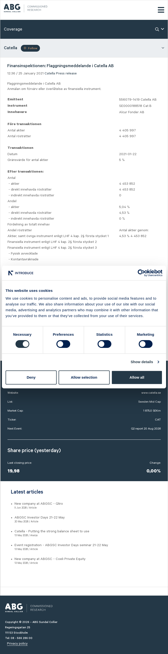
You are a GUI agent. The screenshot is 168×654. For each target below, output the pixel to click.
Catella (50, 73)
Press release (66, 73)
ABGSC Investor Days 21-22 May (40, 517)
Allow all (137, 377)
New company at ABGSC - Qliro (39, 504)
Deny (31, 377)
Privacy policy (17, 644)
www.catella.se (151, 393)
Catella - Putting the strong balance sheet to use (52, 531)
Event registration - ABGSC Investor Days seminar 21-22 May (61, 545)
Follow (30, 48)
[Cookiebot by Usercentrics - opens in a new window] (141, 273)
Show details (142, 362)
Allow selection (84, 377)
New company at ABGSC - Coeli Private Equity (50, 559)
